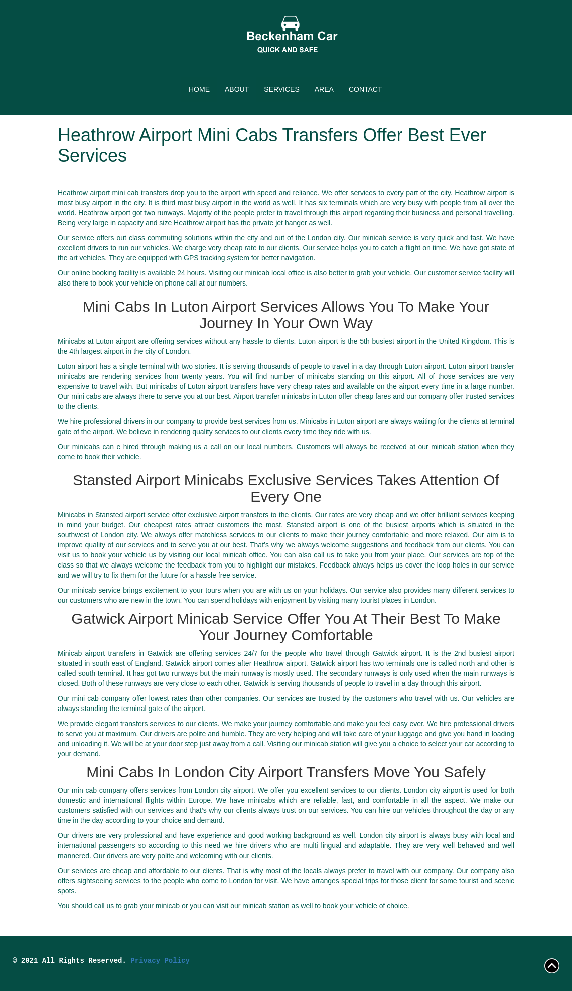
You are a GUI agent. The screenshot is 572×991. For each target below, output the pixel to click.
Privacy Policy (160, 960)
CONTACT (365, 89)
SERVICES (282, 89)
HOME (199, 89)
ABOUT (237, 89)
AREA (324, 89)
